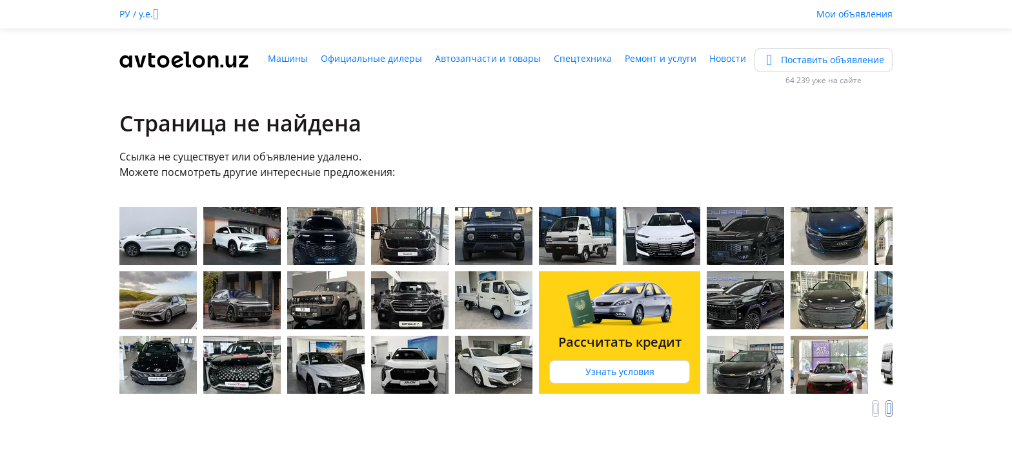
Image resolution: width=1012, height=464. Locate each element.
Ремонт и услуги (660, 58)
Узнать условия (619, 371)
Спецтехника (583, 58)
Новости (727, 58)
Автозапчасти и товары (488, 58)
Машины (288, 58)
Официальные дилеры (371, 58)
